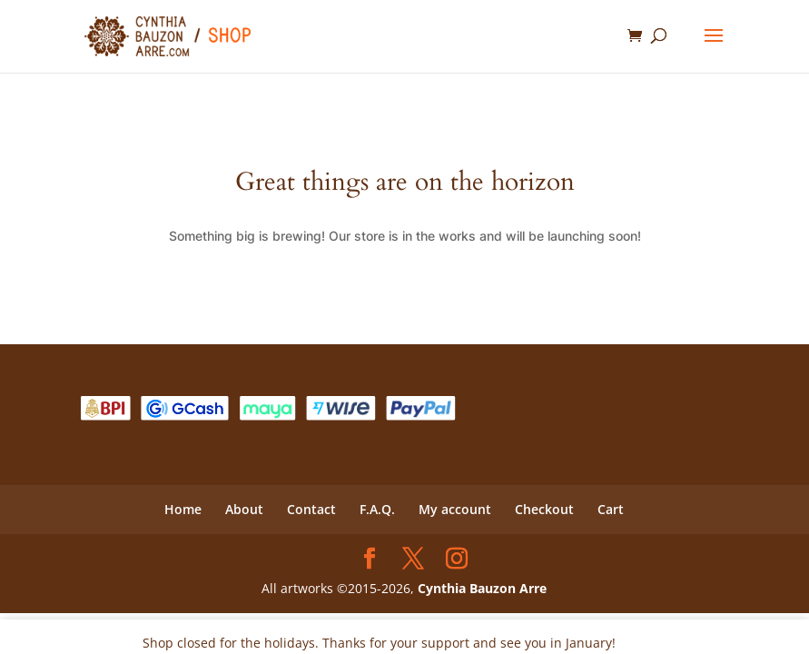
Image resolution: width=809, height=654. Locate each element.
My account (455, 509)
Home (183, 509)
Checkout (544, 509)
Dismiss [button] (642, 642)
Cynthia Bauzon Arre (482, 588)
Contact (311, 509)
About (244, 509)
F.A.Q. (377, 509)
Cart (610, 509)
